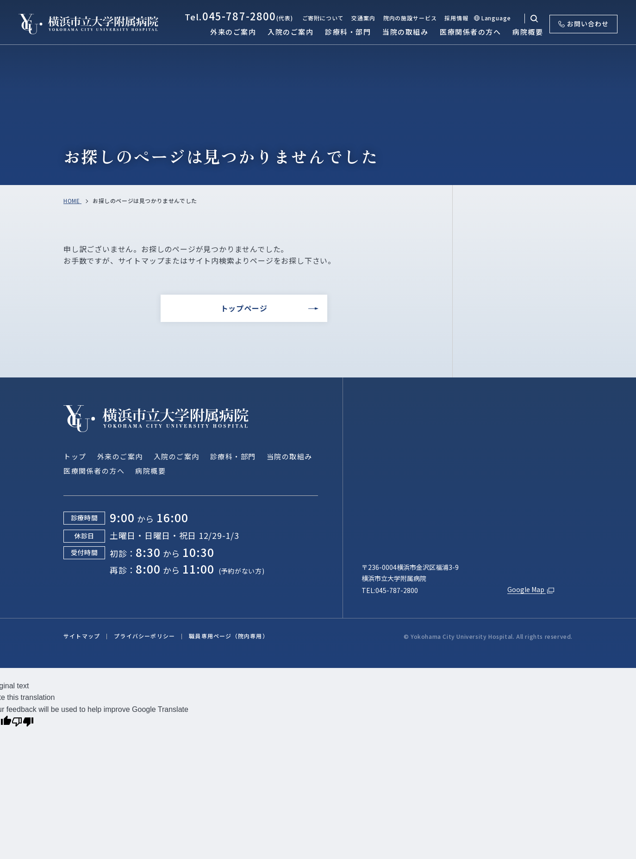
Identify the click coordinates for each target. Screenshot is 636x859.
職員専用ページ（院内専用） (228, 636)
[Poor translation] (23, 723)
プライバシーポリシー (144, 636)
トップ (75, 456)
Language (496, 18)
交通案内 (363, 18)
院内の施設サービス (410, 18)
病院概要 (150, 471)
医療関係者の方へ (94, 471)
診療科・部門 (233, 456)
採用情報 (456, 18)
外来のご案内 (120, 456)
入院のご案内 (177, 456)
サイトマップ (81, 636)
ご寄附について (323, 18)
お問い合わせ (583, 23)
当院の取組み (289, 456)
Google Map (531, 590)
